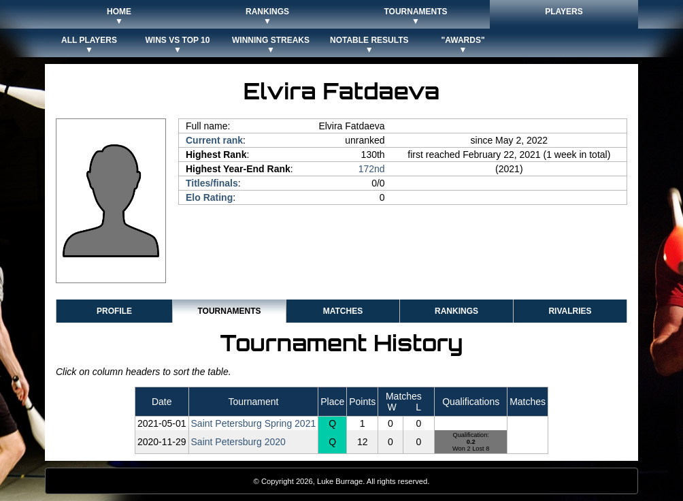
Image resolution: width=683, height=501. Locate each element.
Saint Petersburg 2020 (238, 441)
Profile (114, 311)
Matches (343, 311)
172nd (372, 168)
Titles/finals (212, 183)
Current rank (214, 140)
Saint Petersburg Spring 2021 (253, 423)
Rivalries (569, 311)
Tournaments (229, 311)
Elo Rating (209, 197)
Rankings (456, 311)
